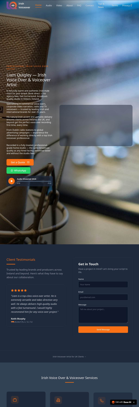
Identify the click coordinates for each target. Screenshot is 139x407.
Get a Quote (20, 162)
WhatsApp (18, 170)
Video (59, 5)
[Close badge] (134, 402)
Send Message (103, 329)
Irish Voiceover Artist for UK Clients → (69, 356)
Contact (90, 5)
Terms (115, 5)
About (69, 5)
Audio (49, 5)
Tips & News (101, 5)
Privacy (126, 5)
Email (80, 292)
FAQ (79, 5)
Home (38, 5)
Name (81, 279)
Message (82, 305)
